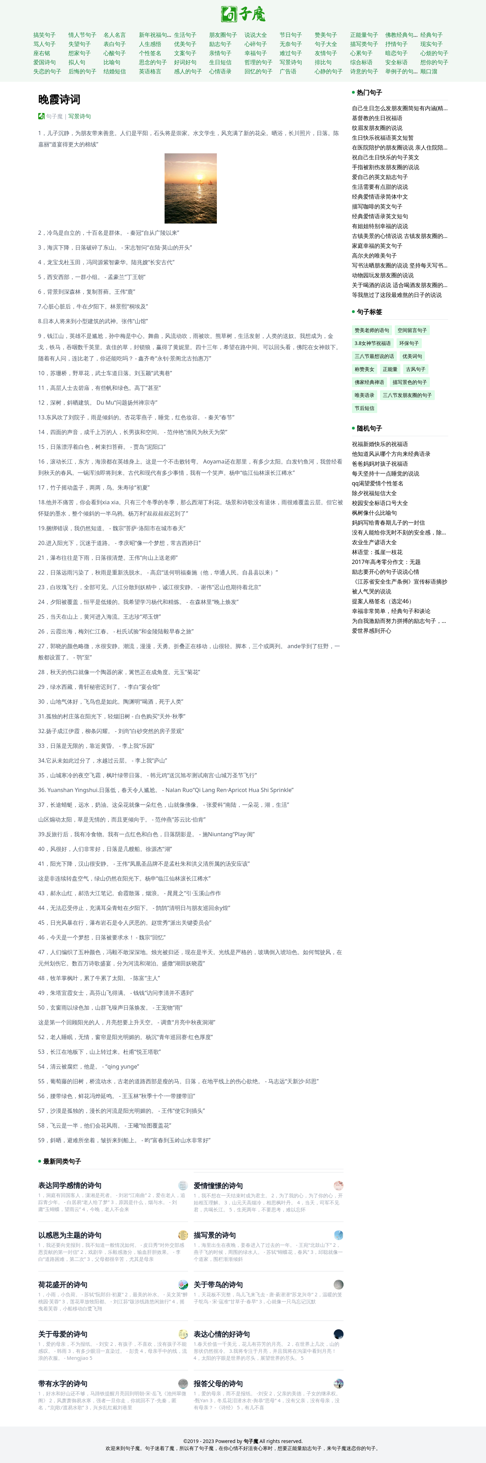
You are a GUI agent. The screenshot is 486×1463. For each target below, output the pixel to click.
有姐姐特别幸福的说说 (380, 226)
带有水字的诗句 (62, 1383)
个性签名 (150, 53)
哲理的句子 (259, 62)
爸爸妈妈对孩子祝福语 (380, 463)
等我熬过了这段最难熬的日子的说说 (397, 295)
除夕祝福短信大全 (374, 493)
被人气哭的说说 (371, 591)
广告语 (288, 71)
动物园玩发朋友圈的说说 (383, 275)
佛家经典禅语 (369, 382)
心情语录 (220, 71)
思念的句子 (153, 62)
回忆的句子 (259, 71)
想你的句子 (434, 62)
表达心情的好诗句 (222, 1334)
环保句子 (409, 343)
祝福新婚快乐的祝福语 (380, 444)
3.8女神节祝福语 (373, 343)
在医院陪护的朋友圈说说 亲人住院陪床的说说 (409, 147)
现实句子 (431, 44)
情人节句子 (82, 35)
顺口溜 (428, 71)
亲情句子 (220, 53)
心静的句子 (329, 71)
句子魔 (54, 116)
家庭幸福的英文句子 (377, 246)
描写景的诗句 (215, 1235)
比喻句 (112, 62)
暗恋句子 (396, 53)
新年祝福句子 (156, 35)
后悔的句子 (82, 71)
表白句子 (115, 44)
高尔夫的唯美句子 (374, 255)
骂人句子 (44, 44)
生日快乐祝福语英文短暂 (383, 137)
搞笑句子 (44, 35)
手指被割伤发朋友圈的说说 (385, 167)
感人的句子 (188, 71)
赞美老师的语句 (372, 330)
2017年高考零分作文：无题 (386, 562)
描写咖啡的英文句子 (377, 206)
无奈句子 (291, 44)
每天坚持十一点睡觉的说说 (385, 473)
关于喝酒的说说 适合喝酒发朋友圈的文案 (403, 285)
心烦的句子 (434, 53)
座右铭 (41, 53)
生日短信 (220, 62)
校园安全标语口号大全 (380, 503)
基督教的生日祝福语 (377, 118)
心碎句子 (256, 44)
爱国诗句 (44, 62)
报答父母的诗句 (218, 1383)
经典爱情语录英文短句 (380, 216)
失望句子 (79, 44)
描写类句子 (364, 44)
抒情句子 (396, 44)
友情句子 (326, 53)
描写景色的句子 (410, 382)
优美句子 (185, 44)
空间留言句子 (412, 330)
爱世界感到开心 (371, 630)
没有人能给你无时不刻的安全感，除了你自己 (408, 532)
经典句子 (431, 35)
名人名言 (115, 35)
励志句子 (220, 44)
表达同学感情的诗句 (69, 1185)
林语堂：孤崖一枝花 (377, 552)
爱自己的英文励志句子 (380, 177)
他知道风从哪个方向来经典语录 (391, 454)
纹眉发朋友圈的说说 (377, 128)
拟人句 (76, 62)
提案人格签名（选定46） (383, 601)
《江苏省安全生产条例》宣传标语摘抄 (399, 581)
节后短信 (364, 408)
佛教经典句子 (402, 35)
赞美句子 (326, 35)
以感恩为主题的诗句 (69, 1235)
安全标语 (396, 62)
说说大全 (256, 35)
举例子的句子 (402, 71)
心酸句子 (115, 53)
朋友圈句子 (223, 35)
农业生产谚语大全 (374, 542)
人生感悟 (150, 44)
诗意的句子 (364, 71)
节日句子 (291, 35)
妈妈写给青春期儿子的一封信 (388, 522)
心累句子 (361, 53)
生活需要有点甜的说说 (380, 187)
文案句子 (185, 53)
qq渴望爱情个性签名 (378, 483)
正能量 (390, 369)
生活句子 (185, 35)
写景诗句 (291, 62)
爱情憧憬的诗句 (218, 1185)
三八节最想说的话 (374, 356)
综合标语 (361, 62)
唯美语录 (364, 395)
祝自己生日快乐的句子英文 (385, 157)
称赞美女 (364, 369)
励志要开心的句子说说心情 (385, 572)
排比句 (323, 62)
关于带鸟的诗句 (218, 1284)
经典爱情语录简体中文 (380, 196)
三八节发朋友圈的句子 (407, 395)
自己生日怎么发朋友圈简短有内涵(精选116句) (409, 108)
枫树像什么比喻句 (374, 513)
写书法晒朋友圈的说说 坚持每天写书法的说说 (409, 265)
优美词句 (412, 356)
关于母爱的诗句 (62, 1334)
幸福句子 (256, 53)
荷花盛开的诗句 (62, 1284)
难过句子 (291, 53)
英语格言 (150, 71)
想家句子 (79, 53)
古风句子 (416, 369)
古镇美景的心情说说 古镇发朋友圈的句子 (403, 236)
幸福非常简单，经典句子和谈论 (391, 611)
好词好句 (185, 62)
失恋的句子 (47, 71)
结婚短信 (115, 71)
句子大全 (326, 44)
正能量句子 (364, 35)
